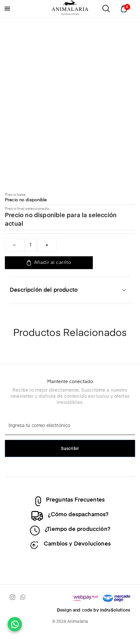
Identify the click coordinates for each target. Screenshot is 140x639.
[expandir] (124, 290)
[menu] (7, 8)
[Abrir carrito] (125, 8)
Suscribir (70, 448)
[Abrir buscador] (106, 8)
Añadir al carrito (49, 262)
